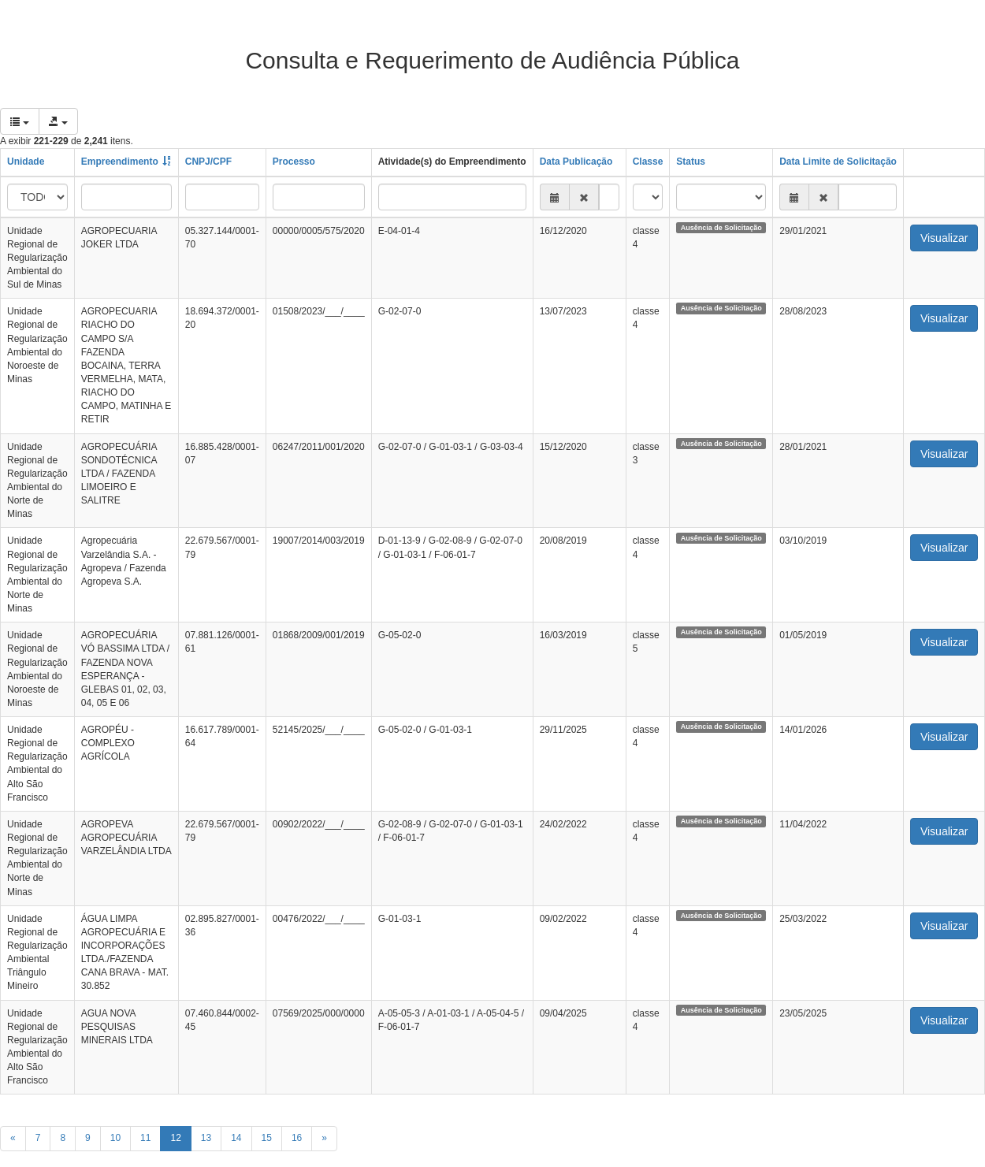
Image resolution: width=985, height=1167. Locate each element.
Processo (294, 161)
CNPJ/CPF (208, 161)
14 (236, 1137)
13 (206, 1137)
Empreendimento (119, 161)
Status (690, 161)
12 (175, 1137)
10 (115, 1137)
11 (145, 1137)
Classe (648, 161)
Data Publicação (576, 161)
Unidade (25, 161)
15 (267, 1137)
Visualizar (944, 238)
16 (297, 1137)
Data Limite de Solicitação (838, 161)
